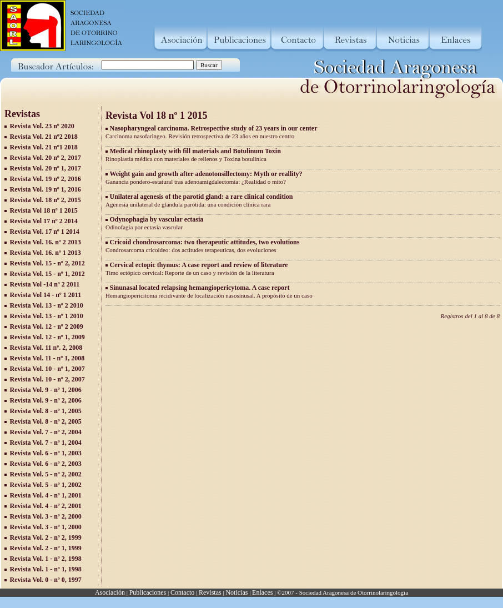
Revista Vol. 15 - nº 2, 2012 (47, 263)
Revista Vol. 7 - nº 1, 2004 (46, 442)
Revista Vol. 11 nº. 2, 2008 (46, 347)
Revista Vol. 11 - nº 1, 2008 (47, 358)
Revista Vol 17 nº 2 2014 (44, 221)
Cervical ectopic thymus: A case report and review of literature (199, 265)
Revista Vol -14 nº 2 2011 (45, 284)
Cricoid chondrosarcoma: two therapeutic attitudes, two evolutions (205, 242)
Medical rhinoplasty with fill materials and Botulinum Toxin (195, 151)
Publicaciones (148, 592)
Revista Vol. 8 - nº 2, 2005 (46, 421)
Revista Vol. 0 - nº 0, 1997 (46, 580)
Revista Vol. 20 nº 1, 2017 (45, 168)
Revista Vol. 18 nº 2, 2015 (45, 200)
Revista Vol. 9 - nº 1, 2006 (46, 390)
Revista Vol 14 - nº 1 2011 (46, 295)
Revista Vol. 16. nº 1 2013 (45, 253)
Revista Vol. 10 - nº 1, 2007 (47, 369)
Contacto (182, 592)
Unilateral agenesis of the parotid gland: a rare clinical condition (201, 196)
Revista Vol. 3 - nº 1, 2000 (46, 527)
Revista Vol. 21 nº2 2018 (44, 136)
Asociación (110, 592)
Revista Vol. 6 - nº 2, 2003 (46, 464)
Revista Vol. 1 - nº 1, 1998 (46, 569)
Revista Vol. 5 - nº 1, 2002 (46, 485)
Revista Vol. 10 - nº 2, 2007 (47, 379)
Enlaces (262, 592)
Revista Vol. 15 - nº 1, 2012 (47, 274)
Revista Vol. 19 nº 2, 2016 (45, 179)
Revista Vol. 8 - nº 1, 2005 (46, 411)
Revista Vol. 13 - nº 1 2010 (46, 316)
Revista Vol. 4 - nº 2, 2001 (46, 506)
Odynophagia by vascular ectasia (157, 219)
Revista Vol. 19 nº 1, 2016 (45, 189)
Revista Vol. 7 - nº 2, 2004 (46, 432)
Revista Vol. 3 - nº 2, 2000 (46, 516)
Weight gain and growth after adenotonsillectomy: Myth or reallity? (206, 174)
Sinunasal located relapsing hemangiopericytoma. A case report (200, 288)
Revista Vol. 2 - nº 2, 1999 (46, 537)
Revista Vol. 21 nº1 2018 (44, 147)
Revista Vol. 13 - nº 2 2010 (46, 305)
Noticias (236, 592)
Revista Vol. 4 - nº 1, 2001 (46, 495)
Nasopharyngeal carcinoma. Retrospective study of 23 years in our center (214, 128)
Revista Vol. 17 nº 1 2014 (44, 231)
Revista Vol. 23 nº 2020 (42, 126)
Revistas (210, 592)
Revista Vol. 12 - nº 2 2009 (46, 326)
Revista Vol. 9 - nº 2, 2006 (46, 400)
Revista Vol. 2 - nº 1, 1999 (46, 548)
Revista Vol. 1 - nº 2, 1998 (46, 558)
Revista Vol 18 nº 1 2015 (44, 210)
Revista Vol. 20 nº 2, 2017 (45, 158)
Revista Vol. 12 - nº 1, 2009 (47, 337)
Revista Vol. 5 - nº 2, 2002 (46, 474)
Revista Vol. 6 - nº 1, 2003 (46, 453)
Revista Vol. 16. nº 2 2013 (45, 242)
